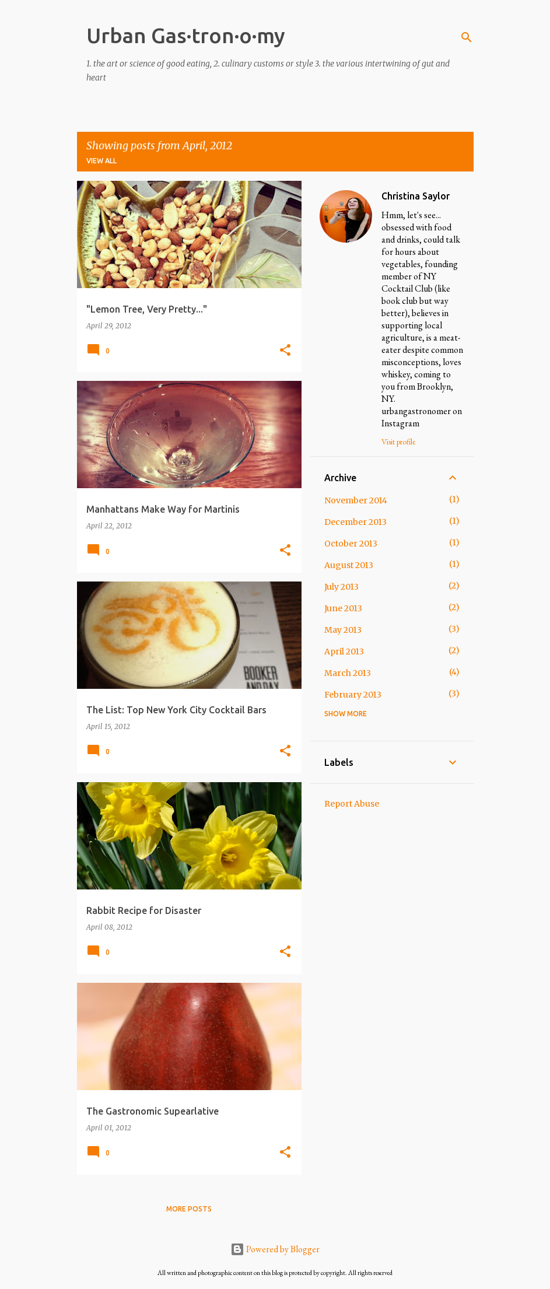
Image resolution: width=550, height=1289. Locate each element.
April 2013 (344, 651)
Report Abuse (351, 803)
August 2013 (348, 565)
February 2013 (352, 694)
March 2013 (347, 673)
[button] (285, 351)
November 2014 (355, 500)
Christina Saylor (415, 196)
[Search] (467, 37)
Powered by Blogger (275, 1249)
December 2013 (355, 522)
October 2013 (350, 543)
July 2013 (341, 587)
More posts (189, 1209)
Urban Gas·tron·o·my (185, 35)
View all (101, 160)
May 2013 (343, 630)
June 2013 (343, 608)
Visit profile (398, 441)
